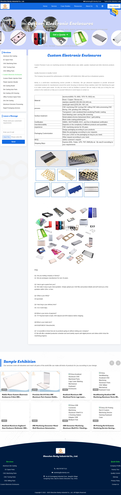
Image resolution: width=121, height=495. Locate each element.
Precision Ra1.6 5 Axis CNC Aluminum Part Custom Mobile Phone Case (48, 395)
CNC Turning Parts (9, 67)
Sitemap (115, 477)
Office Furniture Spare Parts (12, 97)
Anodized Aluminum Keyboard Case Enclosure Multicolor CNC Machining (17, 427)
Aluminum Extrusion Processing (13, 104)
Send (13, 142)
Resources (78, 6)
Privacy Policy (115, 480)
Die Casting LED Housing (11, 93)
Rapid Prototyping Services (11, 108)
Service (54, 6)
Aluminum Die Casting (10, 56)
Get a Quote (114, 6)
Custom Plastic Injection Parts (12, 78)
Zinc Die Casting (8, 100)
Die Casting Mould (9, 86)
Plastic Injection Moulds (10, 82)
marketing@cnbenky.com (93, 1)
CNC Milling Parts (8, 71)
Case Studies (65, 6)
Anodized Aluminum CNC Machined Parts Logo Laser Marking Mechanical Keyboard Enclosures (78, 395)
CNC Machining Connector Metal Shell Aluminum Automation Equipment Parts (48, 427)
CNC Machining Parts (10, 63)
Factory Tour (115, 469)
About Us (89, 6)
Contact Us (115, 484)
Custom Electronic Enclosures (12, 74)
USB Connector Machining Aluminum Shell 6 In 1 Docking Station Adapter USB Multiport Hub (78, 427)
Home (45, 6)
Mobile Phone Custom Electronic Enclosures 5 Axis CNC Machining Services (18, 395)
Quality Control (115, 473)
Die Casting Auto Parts (10, 89)
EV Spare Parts (8, 60)
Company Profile (115, 466)
